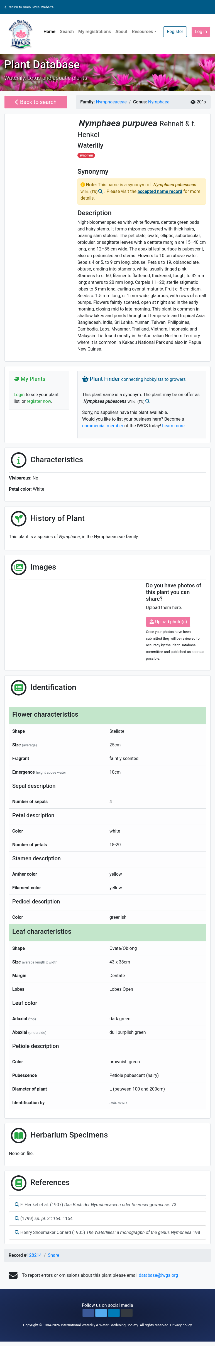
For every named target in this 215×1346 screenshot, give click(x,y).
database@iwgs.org (158, 1275)
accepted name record (160, 191)
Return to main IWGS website (28, 7)
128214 (33, 1255)
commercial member (102, 425)
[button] (88, 1313)
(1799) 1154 (44, 1218)
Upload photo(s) (168, 621)
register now (39, 401)
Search (67, 31)
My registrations (94, 31)
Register (175, 31)
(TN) (94, 192)
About (121, 31)
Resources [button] (142, 31)
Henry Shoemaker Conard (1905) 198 (107, 1232)
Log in (201, 31)
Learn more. (174, 425)
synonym (86, 155)
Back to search (36, 102)
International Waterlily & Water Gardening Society (99, 1325)
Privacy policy (181, 1325)
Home (49, 31)
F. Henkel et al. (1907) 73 (95, 1204)
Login (19, 394)
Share (53, 1255)
